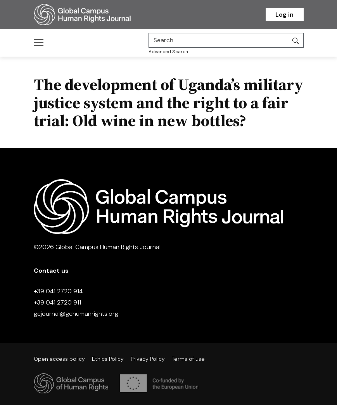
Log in (284, 14)
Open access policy (59, 358)
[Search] (218, 40)
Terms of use (188, 358)
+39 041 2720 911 (57, 302)
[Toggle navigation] (41, 42)
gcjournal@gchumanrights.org (76, 314)
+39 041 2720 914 (58, 291)
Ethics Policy (108, 358)
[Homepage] (92, 14)
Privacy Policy (148, 358)
